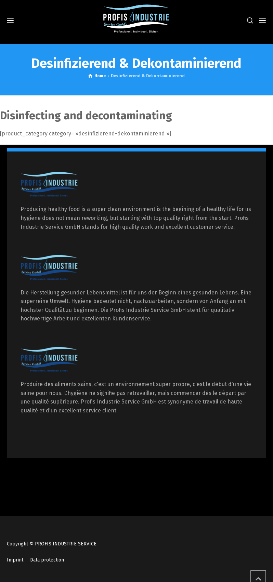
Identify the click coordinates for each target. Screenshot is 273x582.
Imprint (15, 560)
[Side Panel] (261, 20)
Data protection (47, 560)
